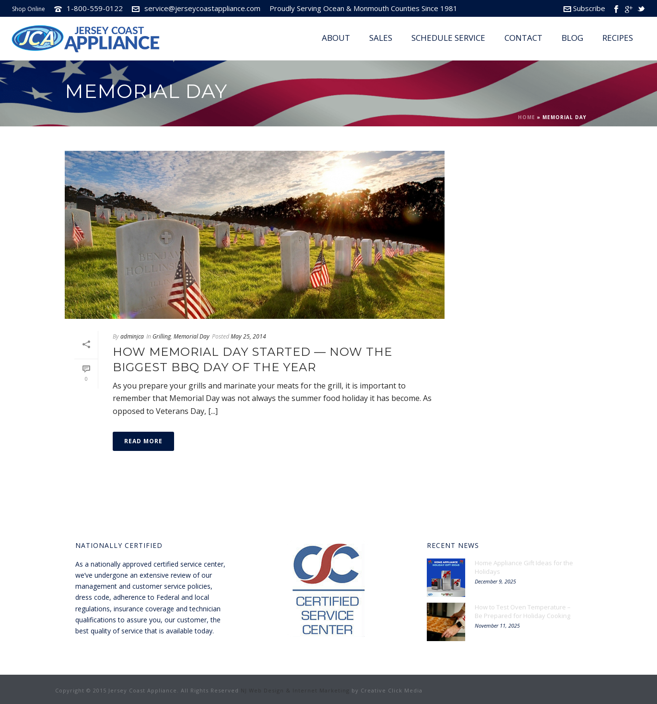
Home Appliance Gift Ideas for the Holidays (524, 567)
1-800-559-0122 (95, 8)
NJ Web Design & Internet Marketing (295, 690)
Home (526, 117)
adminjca (132, 336)
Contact (523, 37)
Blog (572, 37)
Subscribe (584, 8)
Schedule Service (448, 37)
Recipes (617, 37)
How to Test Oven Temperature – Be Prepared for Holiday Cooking (523, 611)
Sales (380, 37)
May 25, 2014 (248, 336)
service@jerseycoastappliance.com (202, 8)
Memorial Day (192, 336)
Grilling (162, 336)
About (336, 37)
